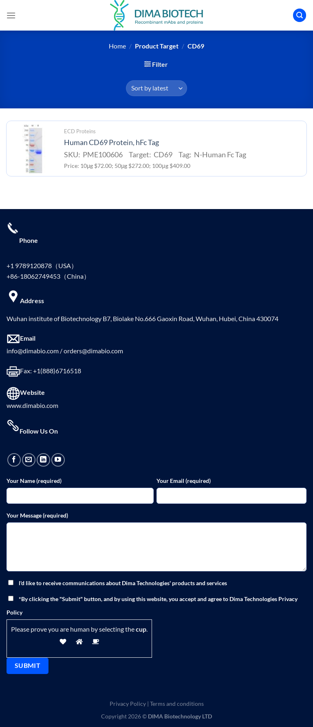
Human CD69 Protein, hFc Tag (111, 142)
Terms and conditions (177, 703)
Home (117, 46)
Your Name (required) (34, 480)
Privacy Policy (128, 703)
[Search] (299, 15)
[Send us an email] (28, 460)
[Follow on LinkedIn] (43, 460)
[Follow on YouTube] (58, 460)
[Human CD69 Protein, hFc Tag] (33, 148)
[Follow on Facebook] (14, 460)
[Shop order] (156, 88)
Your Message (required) (37, 515)
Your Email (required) (183, 480)
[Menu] (11, 15)
